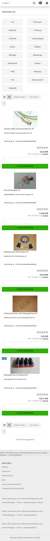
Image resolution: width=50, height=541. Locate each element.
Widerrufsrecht (7, 476)
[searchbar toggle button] (34, 3)
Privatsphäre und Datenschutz (13, 488)
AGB (3, 480)
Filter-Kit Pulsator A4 (12, 190)
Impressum (6, 471)
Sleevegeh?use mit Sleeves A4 (16, 375)
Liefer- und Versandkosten (11, 484)
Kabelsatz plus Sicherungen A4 (16, 252)
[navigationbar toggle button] (47, 3)
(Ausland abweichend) (28, 141)
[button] (4, 97)
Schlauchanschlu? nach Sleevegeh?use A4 (20, 313)
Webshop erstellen (16, 538)
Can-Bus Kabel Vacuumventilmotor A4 (19, 129)
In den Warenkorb (25, 166)
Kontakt (5, 467)
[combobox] (19, 97)
